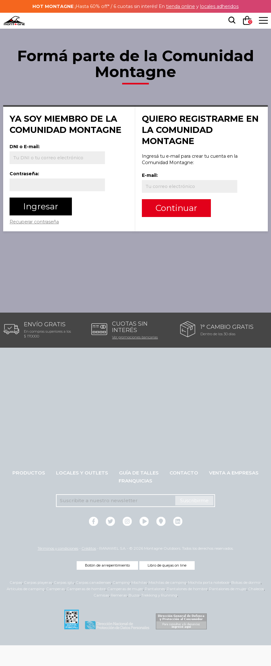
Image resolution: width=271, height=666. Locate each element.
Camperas (55, 609)
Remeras (119, 616)
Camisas (101, 616)
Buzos (134, 616)
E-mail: (157, 175)
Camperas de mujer (125, 609)
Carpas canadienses (93, 603)
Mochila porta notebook (209, 603)
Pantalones (155, 609)
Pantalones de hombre (187, 609)
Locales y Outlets (82, 493)
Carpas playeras (38, 603)
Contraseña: (31, 196)
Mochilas (139, 603)
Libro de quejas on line (167, 586)
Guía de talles (139, 493)
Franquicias (135, 501)
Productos (28, 493)
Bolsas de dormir (246, 603)
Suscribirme (194, 521)
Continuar (183, 208)
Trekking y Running (159, 616)
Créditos (88, 569)
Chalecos (256, 609)
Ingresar (47, 228)
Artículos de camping (26, 609)
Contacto (184, 493)
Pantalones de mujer (228, 609)
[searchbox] (230, 20)
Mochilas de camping (167, 603)
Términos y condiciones (58, 569)
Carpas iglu (64, 603)
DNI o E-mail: (32, 169)
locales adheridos (224, 6)
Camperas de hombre (86, 609)
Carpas (16, 603)
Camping (121, 603)
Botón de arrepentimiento (107, 586)
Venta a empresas (234, 493)
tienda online (182, 6)
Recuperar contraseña (43, 244)
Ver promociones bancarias (135, 358)
